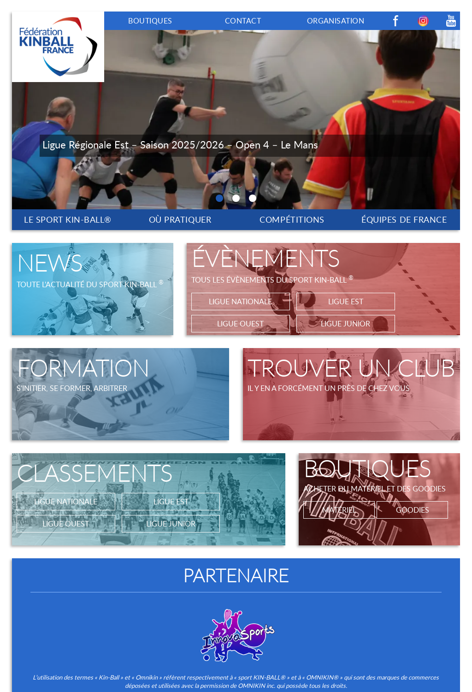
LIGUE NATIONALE (240, 301)
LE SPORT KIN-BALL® (68, 219)
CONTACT (243, 21)
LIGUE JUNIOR (345, 324)
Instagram (423, 21)
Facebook (395, 21)
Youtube (451, 21)
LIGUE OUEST (240, 324)
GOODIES (412, 510)
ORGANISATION (336, 21)
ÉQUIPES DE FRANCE (404, 219)
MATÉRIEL (339, 510)
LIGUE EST (345, 301)
